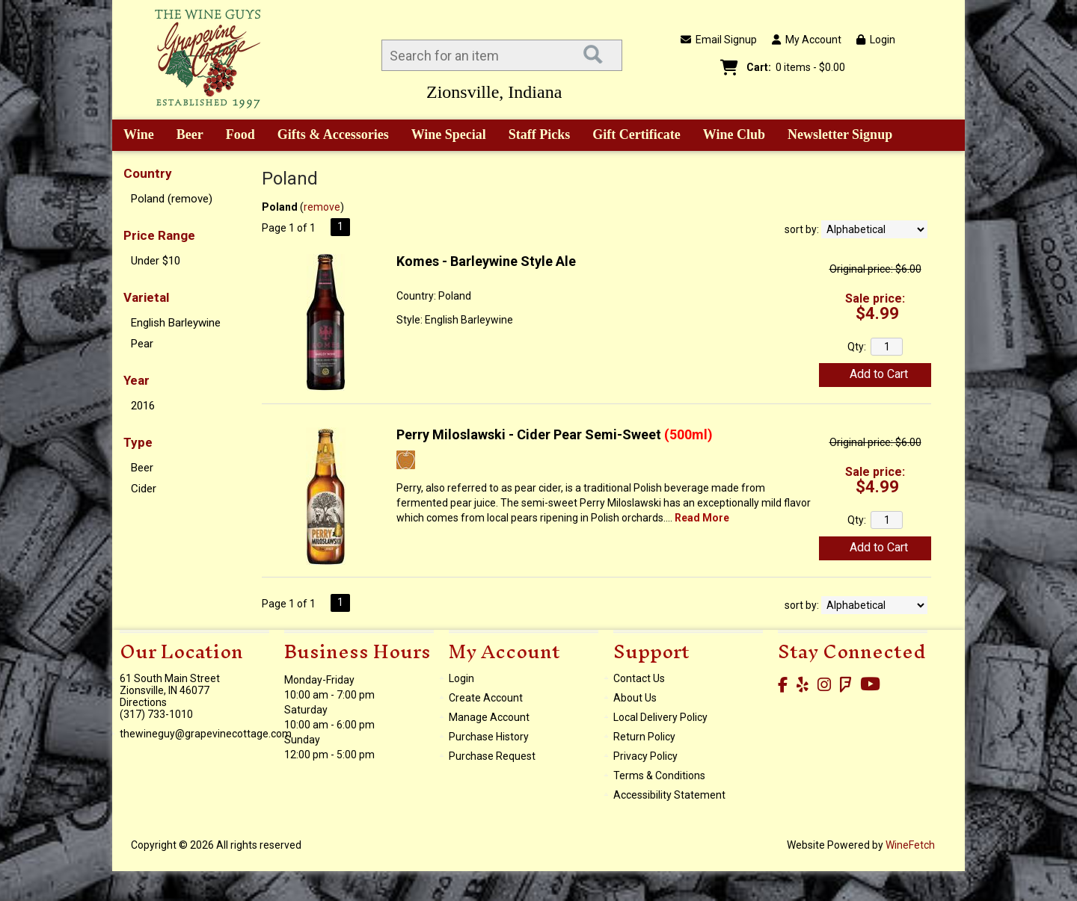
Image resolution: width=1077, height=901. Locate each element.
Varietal (146, 297)
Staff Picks (540, 134)
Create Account (486, 698)
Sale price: (875, 298)
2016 (143, 405)
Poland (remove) (171, 198)
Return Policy (644, 737)
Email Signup (719, 40)
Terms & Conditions (659, 775)
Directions (143, 702)
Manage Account (489, 717)
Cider (143, 488)
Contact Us (639, 678)
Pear (142, 343)
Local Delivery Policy (660, 717)
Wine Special (448, 134)
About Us (635, 698)
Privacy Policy (645, 756)
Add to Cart (879, 374)
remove (322, 207)
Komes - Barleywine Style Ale (486, 261)
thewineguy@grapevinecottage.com (206, 734)
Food (236, 136)
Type (138, 442)
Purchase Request (492, 756)
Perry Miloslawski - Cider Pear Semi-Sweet (554, 434)
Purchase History (489, 737)
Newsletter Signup (840, 134)
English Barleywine (176, 322)
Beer (184, 136)
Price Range (159, 235)
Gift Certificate (636, 134)
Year (136, 380)
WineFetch (910, 845)
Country (147, 173)
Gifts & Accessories (328, 136)
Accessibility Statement (669, 795)
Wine (133, 136)
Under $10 (155, 260)
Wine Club (729, 136)
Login (875, 40)
